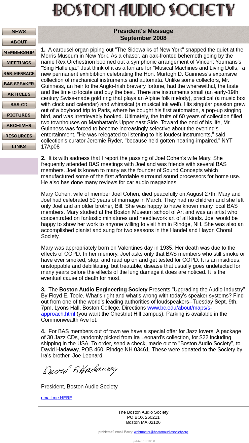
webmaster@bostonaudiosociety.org (161, 432)
